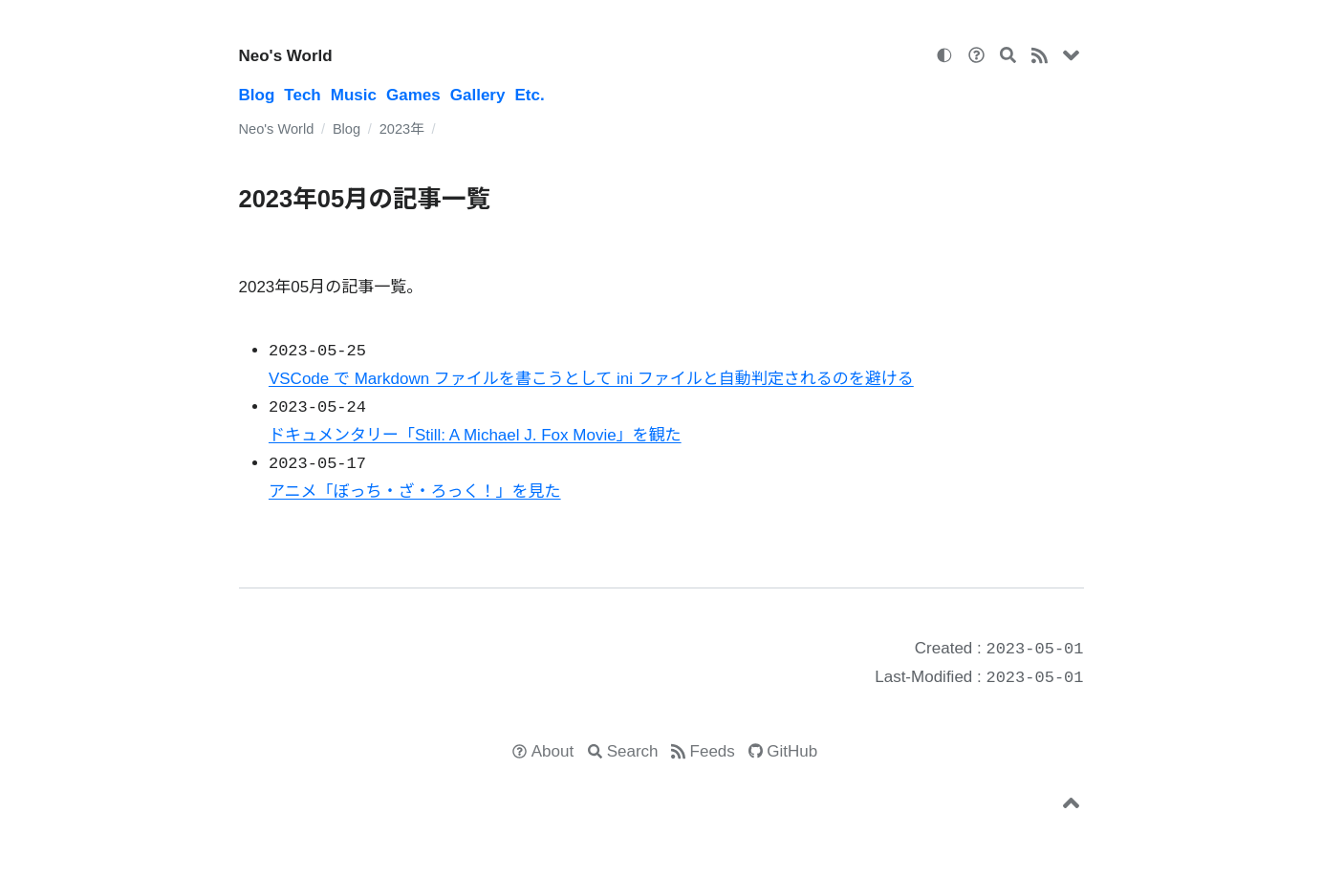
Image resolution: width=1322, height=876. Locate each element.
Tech (302, 95)
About (552, 751)
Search (633, 751)
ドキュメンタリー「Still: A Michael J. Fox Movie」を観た (475, 435)
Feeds (712, 751)
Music (354, 95)
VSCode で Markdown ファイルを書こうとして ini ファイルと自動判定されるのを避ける (591, 379)
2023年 (401, 129)
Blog (257, 95)
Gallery (478, 95)
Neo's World (286, 56)
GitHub (792, 751)
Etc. (529, 95)
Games (413, 95)
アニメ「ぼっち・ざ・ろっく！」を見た (415, 491)
